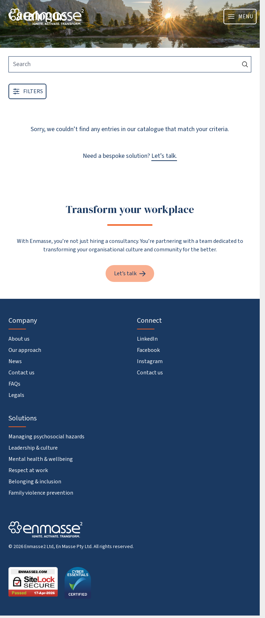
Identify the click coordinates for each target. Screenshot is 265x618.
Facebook (148, 350)
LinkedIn (147, 339)
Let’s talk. (164, 156)
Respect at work (28, 470)
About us (19, 339)
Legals (16, 395)
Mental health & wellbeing (40, 459)
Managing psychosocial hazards (46, 436)
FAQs (14, 384)
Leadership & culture (33, 448)
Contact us (21, 372)
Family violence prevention (40, 493)
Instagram (150, 361)
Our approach (24, 350)
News (15, 361)
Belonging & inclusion (34, 481)
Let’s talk (130, 273)
